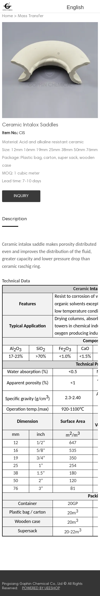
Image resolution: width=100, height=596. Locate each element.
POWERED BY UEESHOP (41, 588)
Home (7, 16)
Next (91, 70)
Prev (9, 70)
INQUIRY (21, 196)
